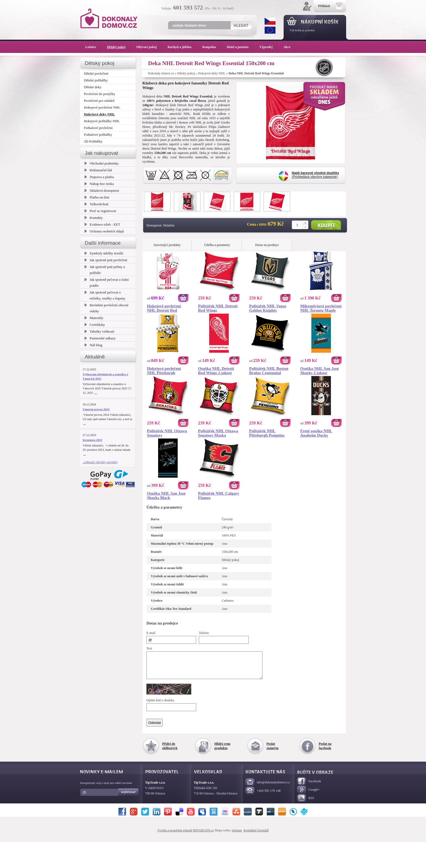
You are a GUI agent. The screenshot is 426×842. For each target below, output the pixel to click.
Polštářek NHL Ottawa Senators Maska (218, 433)
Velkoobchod (96, 204)
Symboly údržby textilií (103, 253)
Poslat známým (272, 751)
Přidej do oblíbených (169, 751)
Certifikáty (94, 325)
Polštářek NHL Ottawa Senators (167, 433)
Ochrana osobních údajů (104, 231)
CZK (270, 21)
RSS (305, 803)
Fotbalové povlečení (98, 128)
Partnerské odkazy (100, 338)
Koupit (326, 225)
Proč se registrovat (100, 211)
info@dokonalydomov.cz (267, 787)
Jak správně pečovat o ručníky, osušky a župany (104, 295)
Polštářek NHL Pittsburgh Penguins (266, 433)
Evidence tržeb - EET (102, 224)
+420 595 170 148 (263, 796)
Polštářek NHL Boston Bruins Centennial (268, 370)
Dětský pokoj (186, 73)
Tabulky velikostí (99, 331)
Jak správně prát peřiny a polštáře (104, 270)
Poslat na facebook (325, 751)
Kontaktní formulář (256, 835)
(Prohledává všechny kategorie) (315, 175)
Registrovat (128, 797)
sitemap (237, 835)
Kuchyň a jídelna (182, 47)
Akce (288, 47)
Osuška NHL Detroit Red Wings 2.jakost (216, 370)
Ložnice (93, 47)
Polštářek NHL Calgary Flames (218, 495)
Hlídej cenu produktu (222, 751)
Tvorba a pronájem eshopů (174, 835)
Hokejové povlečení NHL (102, 107)
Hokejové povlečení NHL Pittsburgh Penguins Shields (164, 370)
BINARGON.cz (203, 835)
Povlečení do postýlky (99, 94)
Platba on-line (96, 197)
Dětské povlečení (96, 73)
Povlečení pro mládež (99, 101)
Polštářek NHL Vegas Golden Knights (267, 308)
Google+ (308, 795)
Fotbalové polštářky (98, 135)
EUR (270, 30)
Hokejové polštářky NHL (102, 121)
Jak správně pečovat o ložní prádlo (106, 282)
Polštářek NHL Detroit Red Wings (218, 308)
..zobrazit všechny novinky (100, 462)
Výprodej (268, 47)
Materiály (93, 318)
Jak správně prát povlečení (105, 260)
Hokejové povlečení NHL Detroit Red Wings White (164, 308)
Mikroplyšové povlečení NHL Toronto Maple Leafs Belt (321, 308)
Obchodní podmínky (101, 163)
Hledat (240, 25)
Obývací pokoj (149, 47)
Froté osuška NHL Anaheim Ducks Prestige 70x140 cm (317, 433)
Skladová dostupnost (101, 190)
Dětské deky (93, 87)
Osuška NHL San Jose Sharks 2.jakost (319, 370)
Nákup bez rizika (99, 184)
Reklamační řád (98, 170)
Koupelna (211, 47)
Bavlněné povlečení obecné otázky (106, 308)
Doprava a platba (99, 177)
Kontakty (93, 218)
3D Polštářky (93, 141)
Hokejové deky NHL (211, 73)
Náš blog (93, 345)
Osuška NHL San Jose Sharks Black (166, 495)
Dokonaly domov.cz (161, 73)
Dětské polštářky (96, 80)
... (96, 392)
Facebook (309, 786)
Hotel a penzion (240, 47)
